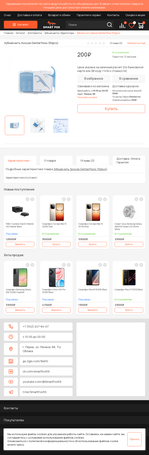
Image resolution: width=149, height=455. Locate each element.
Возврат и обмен (59, 15)
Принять (134, 439)
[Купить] (111, 108)
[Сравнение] (122, 25)
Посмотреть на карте (87, 97)
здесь (20, 444)
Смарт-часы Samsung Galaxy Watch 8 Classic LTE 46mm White (128, 226)
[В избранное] (93, 78)
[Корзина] (141, 25)
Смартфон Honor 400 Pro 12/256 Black (53, 291)
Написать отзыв (136, 43)
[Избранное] (131, 25)
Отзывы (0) (116, 43)
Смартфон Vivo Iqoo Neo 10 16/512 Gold (90, 225)
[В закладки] (32, 199)
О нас (7, 15)
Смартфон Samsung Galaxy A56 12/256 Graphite (18, 291)
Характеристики (18, 160)
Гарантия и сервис (89, 15)
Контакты (113, 15)
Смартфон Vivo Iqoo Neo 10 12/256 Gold (54, 225)
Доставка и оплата (29, 15)
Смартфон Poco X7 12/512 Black (129, 289)
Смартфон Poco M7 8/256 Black (92, 289)
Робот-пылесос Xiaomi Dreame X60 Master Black (20, 225)
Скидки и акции (135, 15)
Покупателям (14, 420)
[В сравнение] (128, 78)
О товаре (50, 160)
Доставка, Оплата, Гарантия (129, 160)
